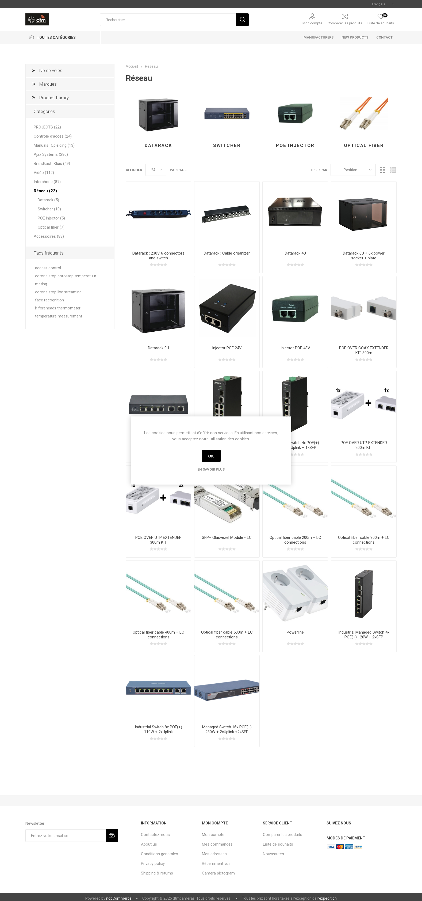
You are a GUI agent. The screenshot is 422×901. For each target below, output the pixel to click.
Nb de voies (50, 70)
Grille (382, 170)
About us (149, 844)
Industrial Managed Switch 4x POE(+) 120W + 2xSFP (363, 634)
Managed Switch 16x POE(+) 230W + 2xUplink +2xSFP (227, 729)
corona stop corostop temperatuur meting (65, 280)
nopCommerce (119, 898)
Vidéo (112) (44, 172)
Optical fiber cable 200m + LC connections (295, 540)
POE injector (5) (51, 218)
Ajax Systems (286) (51, 154)
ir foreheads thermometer (57, 308)
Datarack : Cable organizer (227, 253)
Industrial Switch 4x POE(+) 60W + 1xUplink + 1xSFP (295, 445)
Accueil (132, 66)
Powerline (295, 632)
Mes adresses (214, 853)
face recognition (49, 300)
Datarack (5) (48, 200)
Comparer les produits (345, 23)
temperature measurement (58, 316)
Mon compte (312, 23)
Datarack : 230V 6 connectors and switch (158, 255)
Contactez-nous (155, 834)
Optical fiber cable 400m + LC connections (158, 634)
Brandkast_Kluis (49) (52, 163)
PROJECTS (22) (47, 127)
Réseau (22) (45, 190)
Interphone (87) (47, 181)
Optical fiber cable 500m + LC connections (227, 634)
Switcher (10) (49, 209)
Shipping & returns (157, 873)
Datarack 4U (295, 253)
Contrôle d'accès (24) (53, 136)
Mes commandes (217, 844)
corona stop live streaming (58, 292)
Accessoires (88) (49, 236)
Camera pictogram (218, 873)
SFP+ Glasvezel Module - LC (227, 537)
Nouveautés (273, 853)
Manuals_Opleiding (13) (54, 145)
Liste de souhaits (278, 844)
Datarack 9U (158, 348)
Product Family (54, 97)
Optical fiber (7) (51, 227)
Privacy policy (153, 863)
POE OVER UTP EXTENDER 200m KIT (364, 445)
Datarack (158, 145)
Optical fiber (364, 145)
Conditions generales (159, 853)
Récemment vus (216, 863)
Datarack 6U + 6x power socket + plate (364, 255)
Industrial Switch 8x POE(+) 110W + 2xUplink (158, 729)
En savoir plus (211, 469)
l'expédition (327, 898)
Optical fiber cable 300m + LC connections (364, 540)
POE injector (295, 145)
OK (211, 456)
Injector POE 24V (227, 348)
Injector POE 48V (295, 348)
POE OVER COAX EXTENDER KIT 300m (364, 350)
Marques (48, 84)
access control (48, 268)
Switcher (227, 145)
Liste (393, 170)
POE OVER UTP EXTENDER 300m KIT (158, 540)
